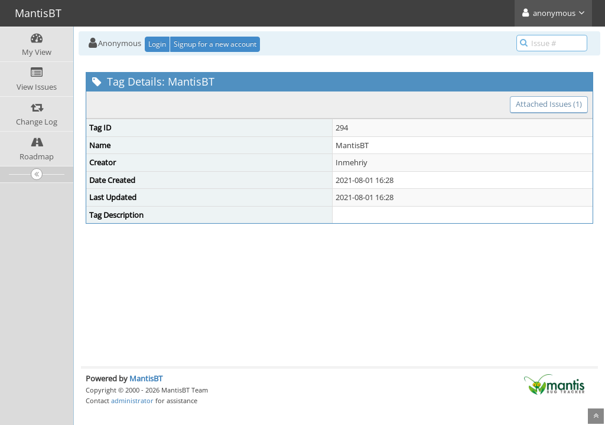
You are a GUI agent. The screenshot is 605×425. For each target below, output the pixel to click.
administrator (132, 400)
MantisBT (145, 378)
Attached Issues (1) (549, 104)
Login (157, 44)
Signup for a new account (215, 44)
